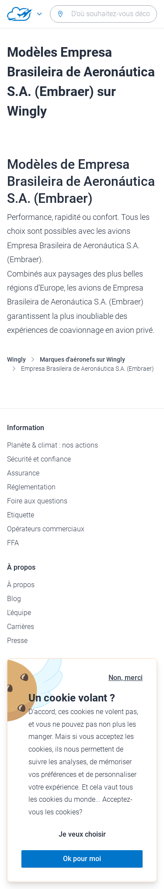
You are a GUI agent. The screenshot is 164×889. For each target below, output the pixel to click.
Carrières (20, 626)
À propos (21, 585)
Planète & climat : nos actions (52, 445)
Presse (17, 640)
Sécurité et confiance (39, 459)
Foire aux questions (37, 501)
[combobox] (103, 14)
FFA (13, 543)
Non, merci (125, 678)
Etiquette (20, 515)
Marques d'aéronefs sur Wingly (82, 359)
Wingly (16, 359)
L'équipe (19, 613)
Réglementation (31, 487)
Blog (14, 599)
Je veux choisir (82, 834)
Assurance (23, 473)
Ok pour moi (82, 859)
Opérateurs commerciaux (45, 529)
